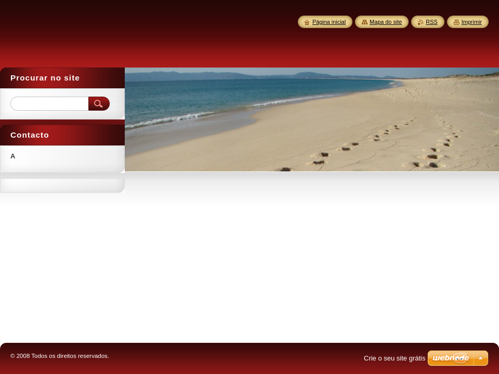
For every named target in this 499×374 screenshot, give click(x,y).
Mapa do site (386, 22)
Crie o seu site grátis (395, 358)
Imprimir (472, 22)
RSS (431, 22)
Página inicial (329, 22)
